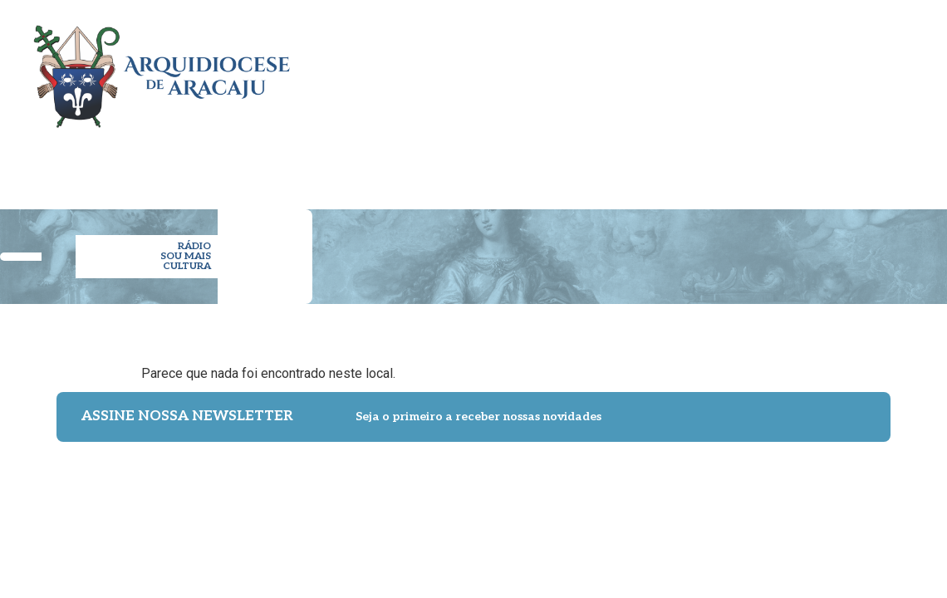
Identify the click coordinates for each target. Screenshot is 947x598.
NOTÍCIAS (734, 165)
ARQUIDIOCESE (314, 165)
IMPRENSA (806, 165)
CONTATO (878, 165)
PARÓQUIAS (456, 165)
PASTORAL (535, 165)
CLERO (390, 165)
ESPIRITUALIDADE (636, 165)
